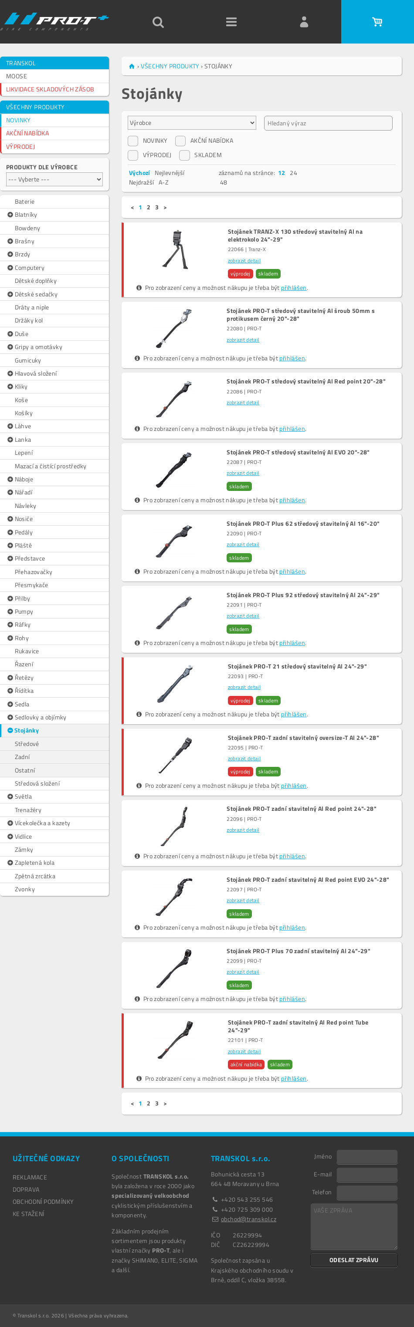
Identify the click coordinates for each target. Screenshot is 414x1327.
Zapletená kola (30, 862)
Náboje (19, 479)
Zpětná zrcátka (35, 875)
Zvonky (25, 889)
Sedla (18, 704)
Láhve (18, 426)
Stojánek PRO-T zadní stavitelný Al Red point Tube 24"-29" (298, 1026)
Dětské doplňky (36, 280)
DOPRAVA (26, 1189)
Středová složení (37, 783)
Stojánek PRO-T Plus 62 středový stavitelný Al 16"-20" (303, 523)
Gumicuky (28, 360)
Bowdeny (28, 227)
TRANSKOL (21, 62)
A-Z (164, 182)
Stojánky (22, 730)
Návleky (26, 505)
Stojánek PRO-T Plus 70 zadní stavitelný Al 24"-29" (298, 951)
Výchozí (139, 172)
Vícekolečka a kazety (38, 823)
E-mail (323, 1173)
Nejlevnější (169, 172)
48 (223, 182)
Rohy (17, 638)
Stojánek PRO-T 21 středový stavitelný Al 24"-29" (297, 666)
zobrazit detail (244, 260)
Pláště (19, 545)
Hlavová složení (31, 373)
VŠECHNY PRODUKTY (35, 106)
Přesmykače (31, 584)
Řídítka (20, 690)
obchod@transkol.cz (248, 1218)
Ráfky (18, 624)
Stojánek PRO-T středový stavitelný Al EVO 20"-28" (298, 452)
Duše (17, 334)
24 (293, 172)
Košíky (24, 412)
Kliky (17, 386)
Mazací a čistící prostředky (51, 465)
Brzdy (18, 254)
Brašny (20, 241)
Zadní (22, 756)
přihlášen (294, 287)
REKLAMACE (30, 1177)
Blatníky (21, 214)
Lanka (18, 439)
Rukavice (27, 650)
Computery (25, 267)
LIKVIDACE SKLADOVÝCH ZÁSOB (50, 89)
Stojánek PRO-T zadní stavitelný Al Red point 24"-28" (302, 809)
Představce (25, 558)
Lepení (24, 452)
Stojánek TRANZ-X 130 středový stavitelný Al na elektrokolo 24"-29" (295, 235)
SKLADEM (200, 155)
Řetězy (20, 677)
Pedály (19, 532)
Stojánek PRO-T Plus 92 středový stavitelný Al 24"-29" (303, 595)
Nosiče (19, 519)
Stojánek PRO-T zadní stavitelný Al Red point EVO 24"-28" (308, 880)
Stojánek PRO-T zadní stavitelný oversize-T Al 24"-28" (303, 738)
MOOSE (16, 76)
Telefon (322, 1191)
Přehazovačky (34, 571)
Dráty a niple (32, 307)
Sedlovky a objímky (36, 717)
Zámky (24, 849)
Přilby (18, 598)
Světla (19, 796)
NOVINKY (18, 119)
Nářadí (19, 492)
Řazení (24, 664)
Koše (21, 399)
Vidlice (19, 836)
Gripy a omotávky (34, 347)
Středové (27, 743)
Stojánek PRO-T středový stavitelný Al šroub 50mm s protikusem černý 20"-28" (301, 315)
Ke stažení (28, 1213)
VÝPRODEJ (20, 146)
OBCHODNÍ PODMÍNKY (43, 1201)
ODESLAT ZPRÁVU (354, 1259)
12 (281, 172)
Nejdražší (141, 182)
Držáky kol (29, 320)
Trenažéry (28, 809)
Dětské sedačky (32, 294)
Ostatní (25, 770)
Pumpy (20, 611)
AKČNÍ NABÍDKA (27, 133)
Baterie (25, 201)
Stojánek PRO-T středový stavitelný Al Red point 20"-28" (306, 381)
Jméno (323, 1156)
